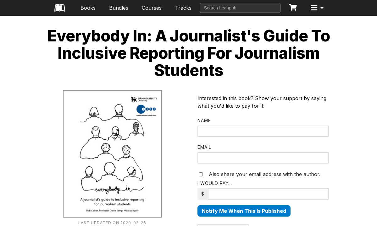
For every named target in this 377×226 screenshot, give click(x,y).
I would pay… (214, 183)
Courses (152, 8)
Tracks (183, 8)
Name (204, 120)
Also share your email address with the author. (259, 174)
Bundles (118, 8)
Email (204, 147)
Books (88, 8)
